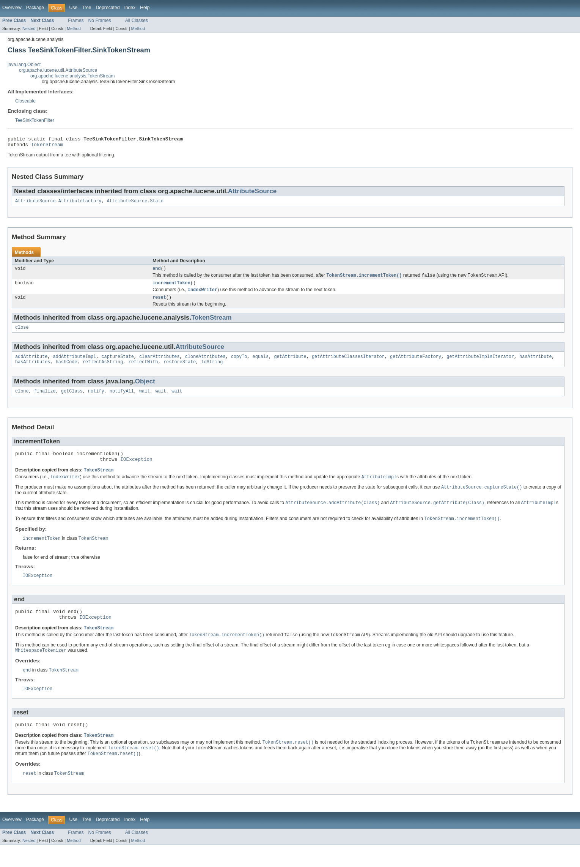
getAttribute (290, 364)
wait (144, 400)
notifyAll (122, 400)
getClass (72, 400)
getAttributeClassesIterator (348, 364)
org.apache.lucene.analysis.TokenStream (72, 76)
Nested (29, 28)
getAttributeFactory (415, 364)
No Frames (99, 20)
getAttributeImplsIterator (480, 364)
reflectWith (143, 370)
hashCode (66, 370)
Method (73, 28)
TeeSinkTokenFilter (34, 120)
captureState (117, 364)
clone (22, 400)
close (22, 334)
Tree (86, 7)
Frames (75, 20)
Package (35, 7)
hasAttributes (32, 370)
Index (129, 7)
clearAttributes (159, 364)
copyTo (239, 364)
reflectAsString (103, 370)
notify (96, 400)
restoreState (179, 370)
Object (145, 389)
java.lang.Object (24, 64)
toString (212, 370)
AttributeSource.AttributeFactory (58, 204)
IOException (136, 470)
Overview (12, 7)
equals (260, 364)
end (156, 272)
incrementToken (171, 288)
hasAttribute (535, 364)
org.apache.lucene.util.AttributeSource (58, 70)
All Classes (136, 20)
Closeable (25, 101)
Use (73, 7)
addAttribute (31, 364)
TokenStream (47, 146)
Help (144, 7)
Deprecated (108, 7)
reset (159, 303)
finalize (45, 400)
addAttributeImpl (74, 364)
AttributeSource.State (135, 204)
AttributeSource (252, 193)
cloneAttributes (205, 364)
